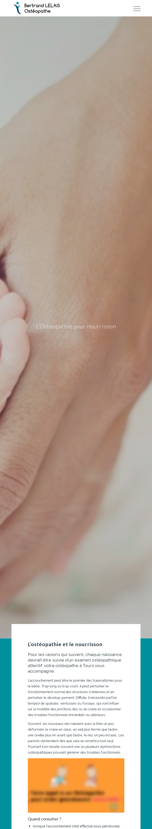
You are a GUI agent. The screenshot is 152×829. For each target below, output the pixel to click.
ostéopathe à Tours (75, 665)
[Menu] (135, 8)
